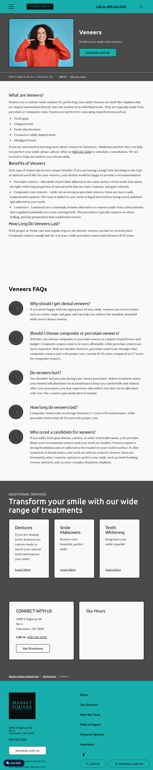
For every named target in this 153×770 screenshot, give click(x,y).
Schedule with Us (98, 52)
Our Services (89, 704)
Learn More (23, 569)
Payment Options (92, 734)
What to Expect (90, 724)
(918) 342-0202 (78, 76)
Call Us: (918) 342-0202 (111, 6)
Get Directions (33, 648)
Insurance (87, 744)
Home (84, 695)
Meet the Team (90, 714)
